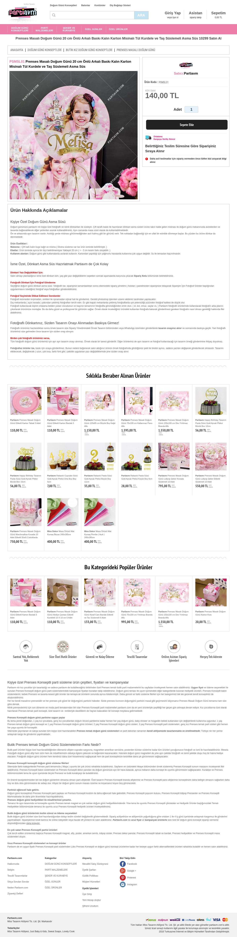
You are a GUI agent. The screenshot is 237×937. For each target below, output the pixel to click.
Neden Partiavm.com (17, 887)
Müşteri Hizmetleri (91, 881)
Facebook (132, 864)
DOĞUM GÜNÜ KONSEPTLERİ (19, 29)
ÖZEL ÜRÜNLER (118, 29)
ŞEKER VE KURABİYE (69, 29)
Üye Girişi (87, 894)
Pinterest (131, 877)
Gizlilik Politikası (90, 876)
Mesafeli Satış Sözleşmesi (95, 864)
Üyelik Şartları (89, 870)
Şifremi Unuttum (90, 906)
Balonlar (85, 5)
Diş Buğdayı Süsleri (120, 5)
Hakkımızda (13, 864)
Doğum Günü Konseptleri (63, 5)
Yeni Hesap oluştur (91, 900)
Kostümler (99, 5)
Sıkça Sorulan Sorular (18, 881)
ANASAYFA (16, 50)
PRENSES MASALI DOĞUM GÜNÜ (136, 50)
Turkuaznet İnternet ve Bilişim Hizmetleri (184, 931)
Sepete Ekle (187, 125)
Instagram (132, 884)
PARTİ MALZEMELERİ (44, 29)
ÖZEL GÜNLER (93, 29)
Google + (131, 871)
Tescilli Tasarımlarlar (17, 876)
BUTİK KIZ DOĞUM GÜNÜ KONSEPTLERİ (89, 50)
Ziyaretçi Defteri (15, 893)
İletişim (10, 870)
